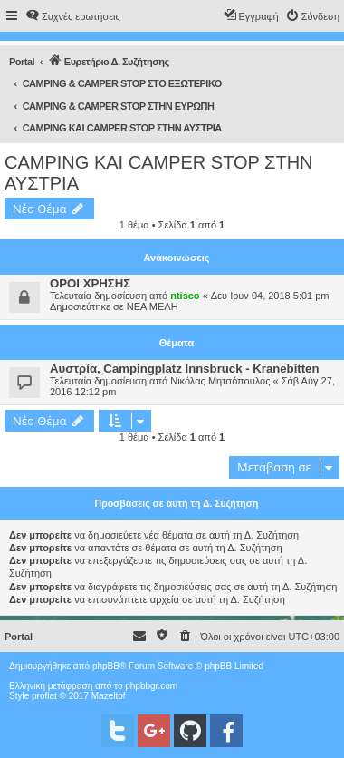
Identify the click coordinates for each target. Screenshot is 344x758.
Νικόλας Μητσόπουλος (220, 380)
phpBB (105, 666)
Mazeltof (108, 696)
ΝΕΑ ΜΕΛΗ (152, 306)
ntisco (184, 295)
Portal (21, 61)
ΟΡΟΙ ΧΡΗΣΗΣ (90, 283)
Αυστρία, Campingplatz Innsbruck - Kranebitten (185, 368)
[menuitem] (72, 16)
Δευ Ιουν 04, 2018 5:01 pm (270, 295)
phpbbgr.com (151, 686)
